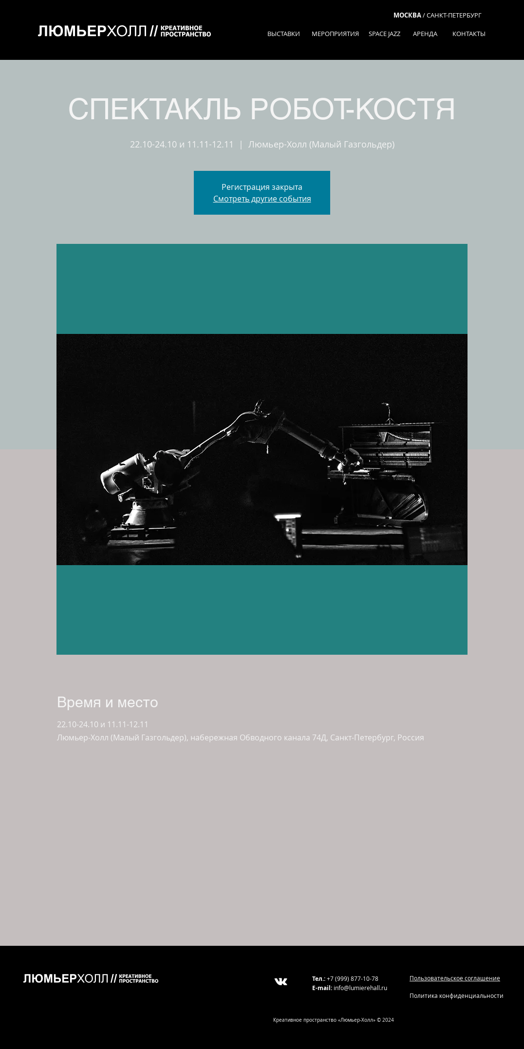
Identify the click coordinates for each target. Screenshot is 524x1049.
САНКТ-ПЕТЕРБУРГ (454, 15)
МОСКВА (407, 15)
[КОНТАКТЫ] (469, 33)
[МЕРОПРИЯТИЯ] (335, 33)
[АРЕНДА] (425, 33)
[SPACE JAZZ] (384, 33)
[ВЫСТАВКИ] (283, 33)
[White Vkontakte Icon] (280, 981)
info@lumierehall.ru (360, 988)
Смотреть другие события (262, 198)
